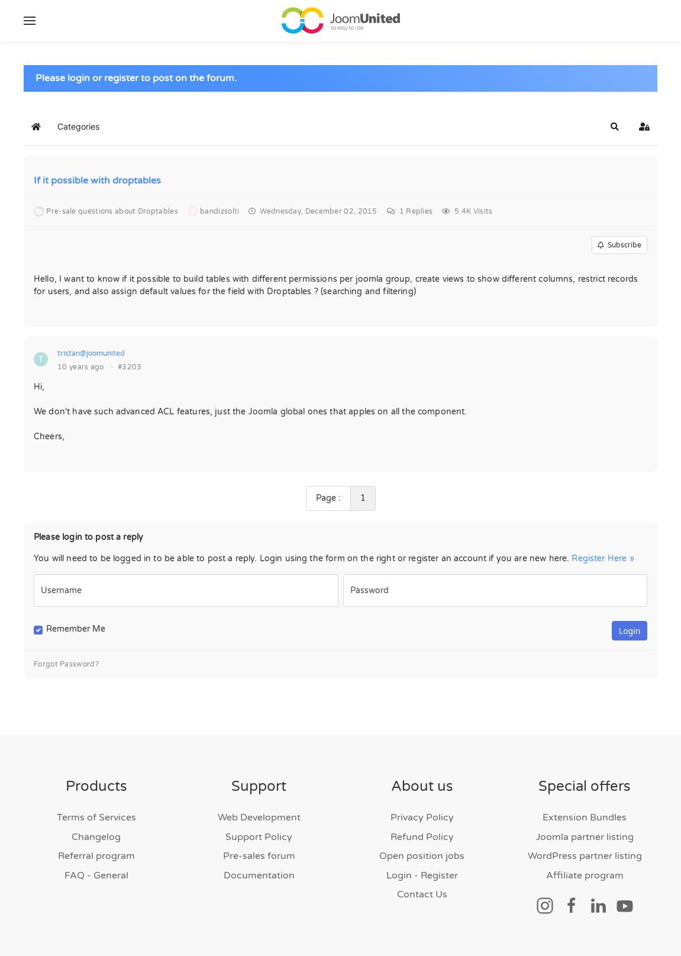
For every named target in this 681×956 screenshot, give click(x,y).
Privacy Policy (422, 817)
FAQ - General (96, 875)
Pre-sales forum (259, 856)
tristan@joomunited (91, 354)
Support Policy (258, 837)
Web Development (259, 817)
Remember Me (75, 630)
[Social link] (545, 905)
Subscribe (619, 246)
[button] (29, 20)
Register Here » (603, 558)
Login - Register (422, 875)
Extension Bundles (585, 817)
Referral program (96, 856)
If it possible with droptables (97, 181)
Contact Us (422, 894)
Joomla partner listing (585, 837)
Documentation (259, 875)
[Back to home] (341, 20)
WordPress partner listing (585, 856)
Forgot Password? (66, 665)
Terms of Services (96, 817)
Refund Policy (422, 837)
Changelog (96, 837)
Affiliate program (585, 875)
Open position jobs (421, 856)
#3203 (130, 367)
